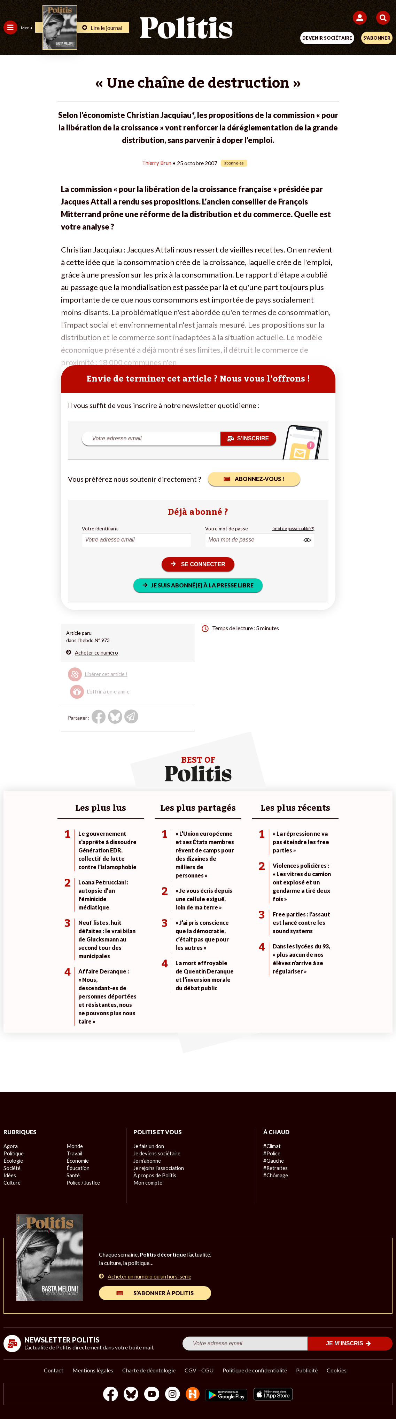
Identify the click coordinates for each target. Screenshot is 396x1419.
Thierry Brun (156, 162)
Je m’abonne (146, 1161)
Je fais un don (148, 1146)
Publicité (307, 1370)
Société (11, 1168)
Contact (53, 1370)
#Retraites (275, 1168)
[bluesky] (128, 1395)
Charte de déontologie (149, 1370)
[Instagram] (172, 1395)
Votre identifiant (100, 528)
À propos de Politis (153, 1175)
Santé (73, 1175)
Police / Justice (83, 1183)
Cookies (337, 1370)
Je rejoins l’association (157, 1168)
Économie (77, 1161)
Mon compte (147, 1183)
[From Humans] (194, 1395)
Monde (74, 1146)
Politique (13, 1153)
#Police (271, 1153)
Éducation (77, 1168)
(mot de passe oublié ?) (293, 528)
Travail (74, 1153)
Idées (9, 1175)
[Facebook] (107, 1395)
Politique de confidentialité (255, 1370)
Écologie (12, 1161)
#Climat (271, 1146)
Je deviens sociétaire (156, 1153)
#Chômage (275, 1175)
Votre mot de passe (226, 528)
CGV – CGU (199, 1370)
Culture (11, 1183)
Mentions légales (92, 1370)
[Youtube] (150, 1395)
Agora (10, 1146)
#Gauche (273, 1161)
